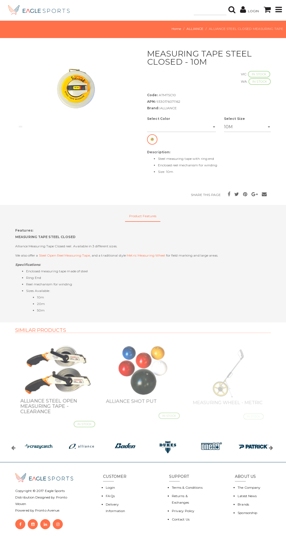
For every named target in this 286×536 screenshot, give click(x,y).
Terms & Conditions (187, 487)
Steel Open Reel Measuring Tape (64, 255)
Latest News (247, 496)
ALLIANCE (194, 29)
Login (110, 487)
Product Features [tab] (143, 216)
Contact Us (180, 519)
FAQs (110, 496)
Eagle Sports (54, 491)
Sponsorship (247, 513)
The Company (249, 487)
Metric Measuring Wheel (146, 255)
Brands (243, 504)
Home (176, 29)
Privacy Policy (183, 511)
